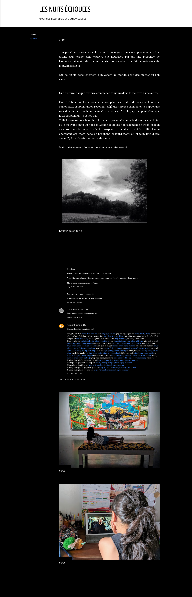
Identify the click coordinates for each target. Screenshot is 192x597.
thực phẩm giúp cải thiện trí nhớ (81, 346)
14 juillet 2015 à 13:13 (74, 374)
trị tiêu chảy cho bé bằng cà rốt (127, 343)
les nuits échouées (65, 9)
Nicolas (70, 269)
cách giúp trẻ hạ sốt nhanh (138, 348)
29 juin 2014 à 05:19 (74, 317)
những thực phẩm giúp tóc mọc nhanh (104, 353)
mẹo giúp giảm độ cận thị (114, 350)
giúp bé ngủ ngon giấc (144, 353)
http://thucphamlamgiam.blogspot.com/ (117, 367)
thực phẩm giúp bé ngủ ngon (80, 355)
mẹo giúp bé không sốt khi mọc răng (130, 358)
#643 (62, 562)
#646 (62, 470)
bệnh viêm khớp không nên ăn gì (81, 350)
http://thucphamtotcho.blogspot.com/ (111, 370)
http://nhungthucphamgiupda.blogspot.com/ (117, 360)
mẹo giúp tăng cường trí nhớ (80, 343)
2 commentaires (65, 567)
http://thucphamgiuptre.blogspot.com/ (114, 362)
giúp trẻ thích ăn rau (113, 348)
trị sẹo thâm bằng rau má (123, 346)
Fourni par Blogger (96, 584)
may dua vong (82, 338)
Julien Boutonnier (75, 309)
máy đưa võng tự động (113, 336)
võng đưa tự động (142, 334)
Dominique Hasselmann (78, 294)
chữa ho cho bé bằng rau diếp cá (95, 341)
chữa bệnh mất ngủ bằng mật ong (128, 341)
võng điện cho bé (89, 334)
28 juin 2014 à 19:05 (74, 302)
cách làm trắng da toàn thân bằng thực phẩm (131, 355)
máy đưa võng (121, 338)
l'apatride (33, 39)
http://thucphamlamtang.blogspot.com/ (107, 365)
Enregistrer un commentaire (73, 380)
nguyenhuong (73, 325)
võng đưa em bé (108, 334)
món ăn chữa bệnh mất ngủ (79, 358)
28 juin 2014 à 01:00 (75, 287)
